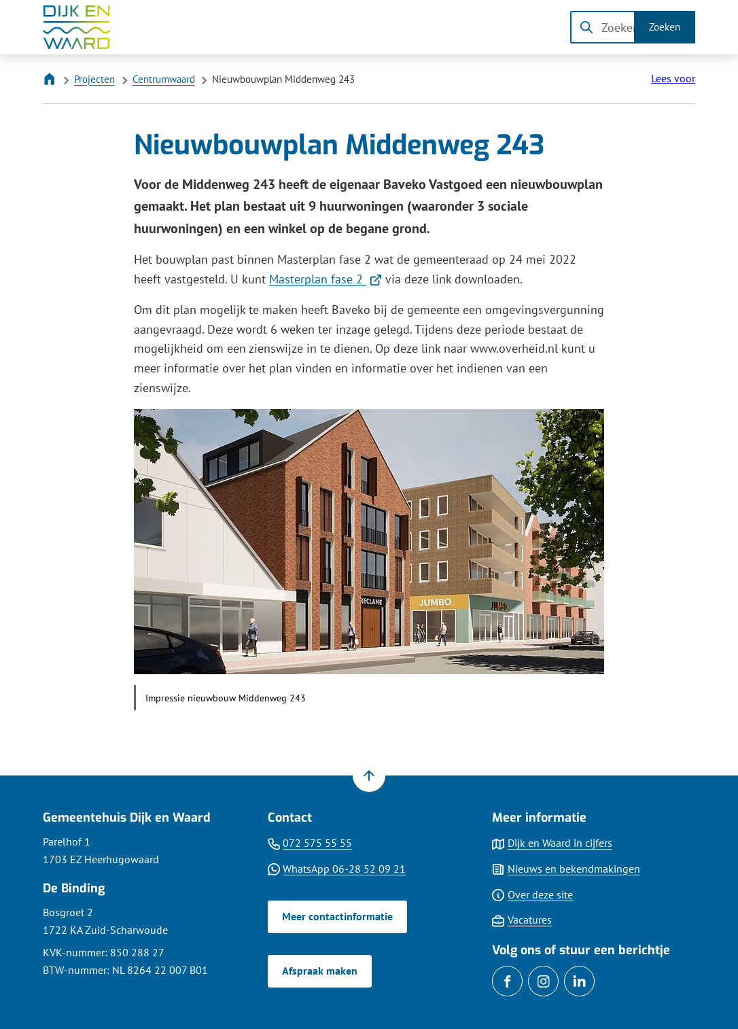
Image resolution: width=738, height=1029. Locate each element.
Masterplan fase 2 (325, 279)
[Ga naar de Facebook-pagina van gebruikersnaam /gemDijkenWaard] (507, 981)
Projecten (94, 79)
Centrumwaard (164, 79)
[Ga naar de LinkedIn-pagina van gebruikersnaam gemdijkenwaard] (579, 981)
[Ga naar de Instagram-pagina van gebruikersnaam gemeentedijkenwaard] (543, 981)
